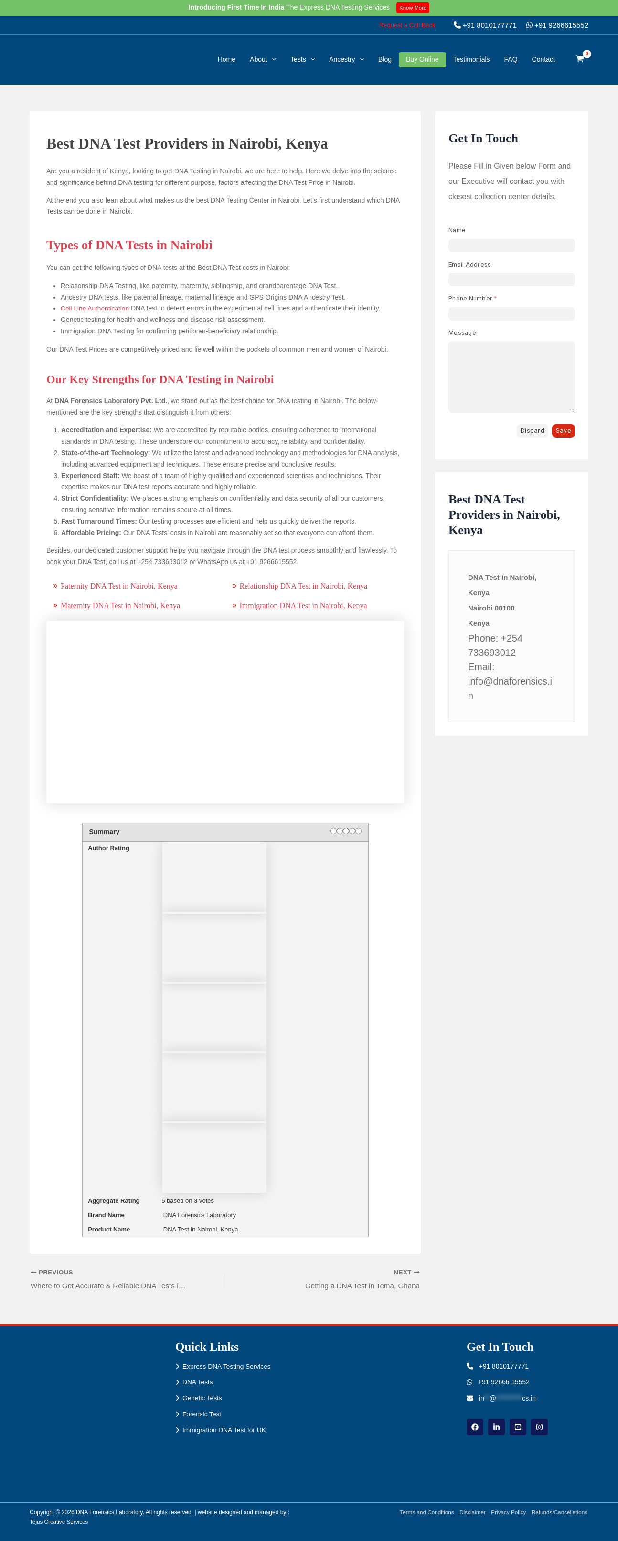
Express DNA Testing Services (227, 1366)
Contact (543, 59)
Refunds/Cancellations (559, 1512)
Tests (302, 59)
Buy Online (422, 59)
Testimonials (471, 59)
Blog (385, 59)
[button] (407, 25)
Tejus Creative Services (59, 1522)
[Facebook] (475, 1427)
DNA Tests (197, 1382)
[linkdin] (496, 1427)
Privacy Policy (507, 1512)
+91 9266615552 (557, 25)
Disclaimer (470, 1512)
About (263, 59)
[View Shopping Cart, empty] (580, 60)
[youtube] (518, 1427)
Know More (413, 7)
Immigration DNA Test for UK (225, 1430)
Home (226, 59)
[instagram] (539, 1427)
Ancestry (346, 59)
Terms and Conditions (423, 1512)
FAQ (511, 59)
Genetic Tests (202, 1398)
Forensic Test (202, 1414)
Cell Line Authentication (95, 308)
